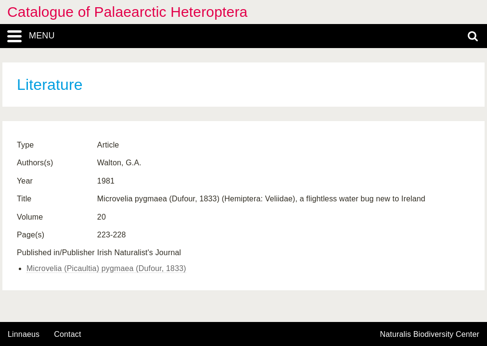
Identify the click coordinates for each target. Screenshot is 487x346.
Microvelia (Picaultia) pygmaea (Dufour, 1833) (106, 268)
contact (67, 334)
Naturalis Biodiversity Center (430, 334)
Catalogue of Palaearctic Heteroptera (127, 12)
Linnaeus (23, 334)
